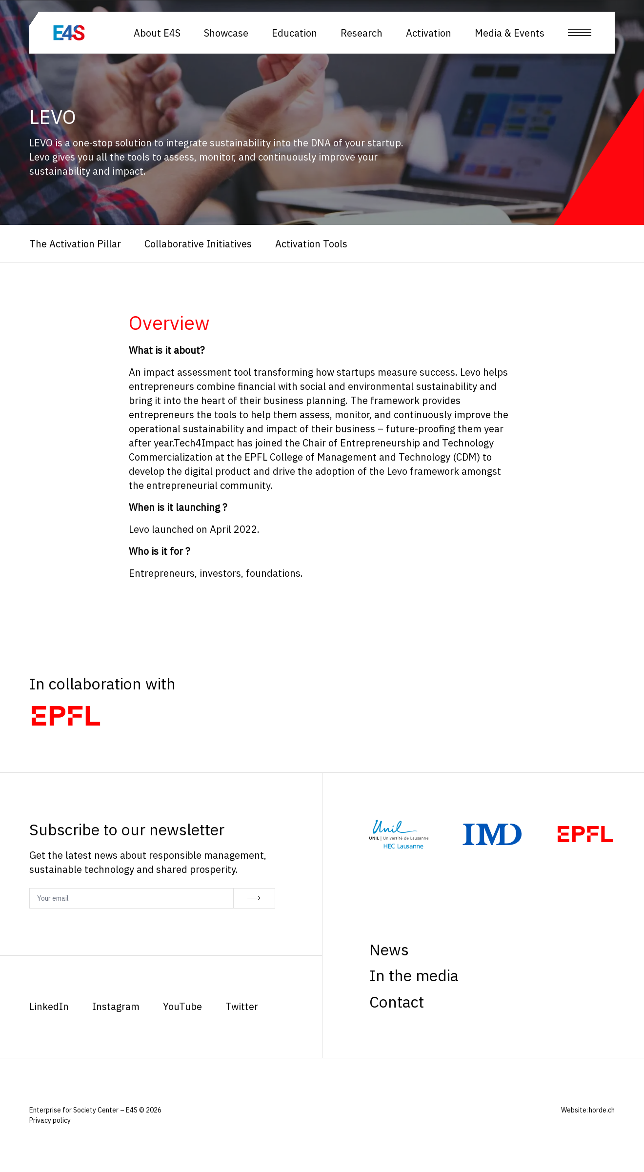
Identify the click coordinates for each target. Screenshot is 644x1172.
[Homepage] (93, 32)
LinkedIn (49, 1006)
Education (294, 33)
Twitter (241, 1006)
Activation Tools (311, 243)
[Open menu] (579, 32)
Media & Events (509, 33)
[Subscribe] (254, 898)
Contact (396, 1001)
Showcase (226, 33)
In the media (414, 975)
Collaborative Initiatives (198, 243)
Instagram (116, 1006)
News (389, 949)
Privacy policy (50, 1120)
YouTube (182, 1006)
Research (361, 33)
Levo (470, 372)
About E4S (157, 33)
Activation (428, 33)
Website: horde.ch (588, 1110)
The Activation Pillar (75, 243)
